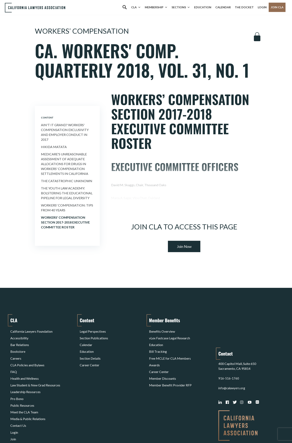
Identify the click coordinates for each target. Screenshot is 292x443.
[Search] (124, 7)
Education (202, 7)
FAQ (13, 359)
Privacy (44, 429)
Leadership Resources (25, 374)
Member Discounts (162, 364)
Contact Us (18, 398)
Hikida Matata (54, 147)
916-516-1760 (228, 346)
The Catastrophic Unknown (66, 181)
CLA (136, 7)
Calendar (223, 7)
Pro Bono (17, 379)
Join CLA (277, 7)
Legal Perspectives (93, 330)
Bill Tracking (158, 345)
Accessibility (19, 335)
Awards (154, 355)
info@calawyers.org (232, 356)
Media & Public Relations (27, 394)
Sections (181, 7)
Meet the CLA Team (24, 389)
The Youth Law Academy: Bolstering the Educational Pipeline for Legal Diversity (66, 193)
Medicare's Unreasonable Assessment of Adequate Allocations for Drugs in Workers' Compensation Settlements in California (64, 163)
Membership (156, 7)
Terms (28, 429)
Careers (15, 350)
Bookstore (17, 345)
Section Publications (94, 335)
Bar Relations (19, 340)
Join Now (184, 246)
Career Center (89, 355)
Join (13, 408)
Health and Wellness (24, 364)
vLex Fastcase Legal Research (169, 335)
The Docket (244, 7)
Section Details (90, 350)
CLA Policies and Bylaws (27, 355)
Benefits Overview (162, 330)
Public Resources (22, 384)
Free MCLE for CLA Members (170, 350)
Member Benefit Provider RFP (170, 369)
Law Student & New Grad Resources (35, 369)
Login (262, 7)
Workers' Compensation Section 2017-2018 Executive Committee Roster (65, 222)
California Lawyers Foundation (31, 330)
